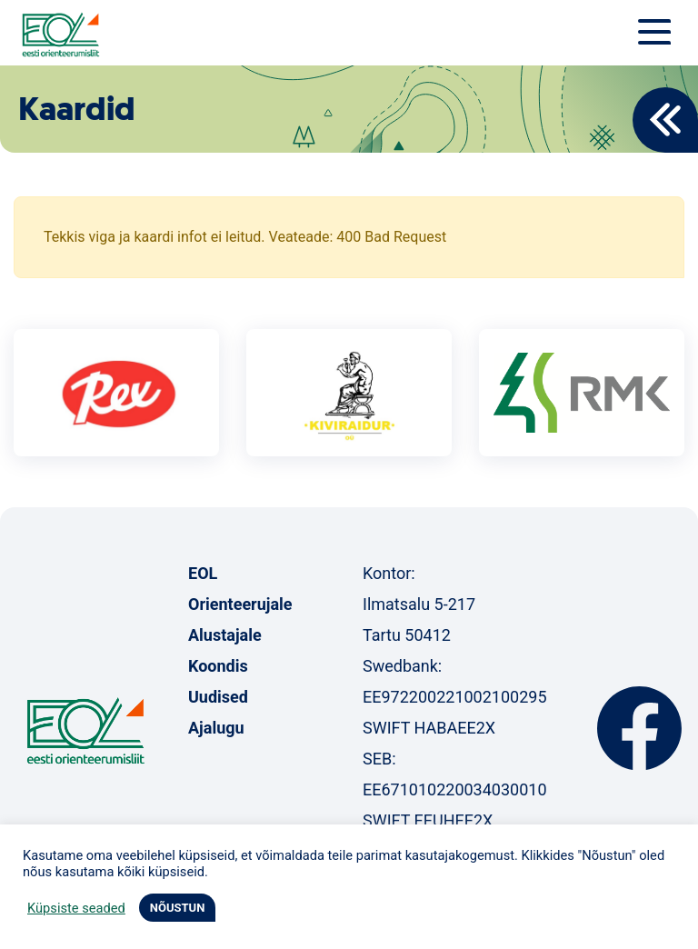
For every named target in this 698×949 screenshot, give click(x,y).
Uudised (218, 696)
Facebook (639, 728)
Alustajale (225, 634)
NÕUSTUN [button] (177, 907)
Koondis (218, 665)
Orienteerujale (240, 604)
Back (665, 120)
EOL (202, 573)
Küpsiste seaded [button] (76, 908)
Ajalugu (216, 727)
